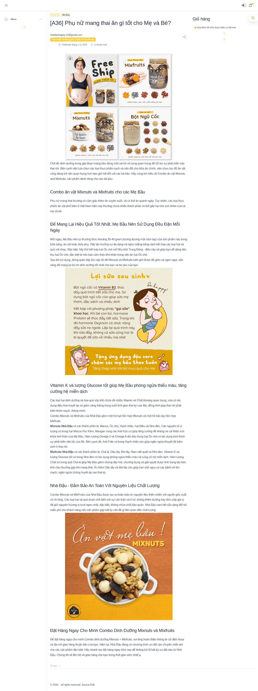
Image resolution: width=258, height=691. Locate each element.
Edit (92, 684)
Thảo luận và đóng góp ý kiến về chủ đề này (73, 39)
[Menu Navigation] (6, 5)
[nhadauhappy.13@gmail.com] (66, 34)
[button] (244, 5)
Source (86, 684)
